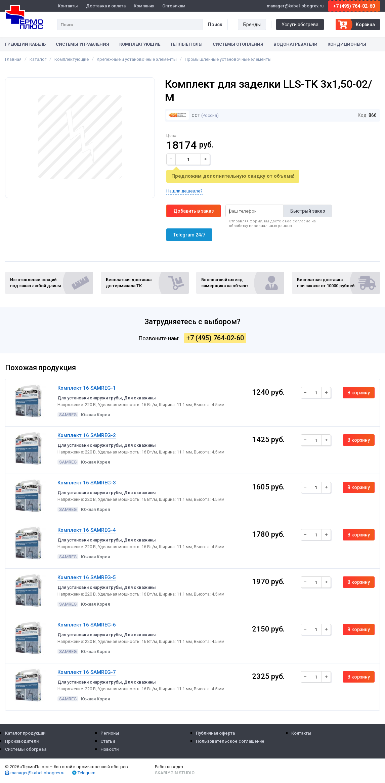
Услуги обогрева (300, 24)
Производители (22, 741)
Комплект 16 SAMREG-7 (86, 672)
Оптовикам (173, 5)
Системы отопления (238, 44)
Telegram (83, 772)
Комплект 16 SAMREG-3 (86, 483)
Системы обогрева (25, 749)
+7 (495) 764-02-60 (354, 6)
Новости (109, 749)
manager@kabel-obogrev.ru (35, 772)
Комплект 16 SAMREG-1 (86, 388)
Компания (144, 5)
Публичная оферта (215, 733)
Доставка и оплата (106, 5)
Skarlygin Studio (175, 772)
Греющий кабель (25, 44)
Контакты (68, 5)
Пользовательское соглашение (230, 741)
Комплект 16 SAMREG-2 (86, 435)
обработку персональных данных (260, 226)
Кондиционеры (347, 44)
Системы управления (82, 44)
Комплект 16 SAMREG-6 (86, 625)
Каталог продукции (25, 733)
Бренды (252, 24)
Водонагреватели (295, 44)
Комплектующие (139, 44)
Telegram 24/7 (189, 234)
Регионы (109, 733)
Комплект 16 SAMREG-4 (86, 530)
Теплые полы (186, 44)
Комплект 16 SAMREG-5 (86, 577)
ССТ (183, 115)
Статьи (107, 741)
